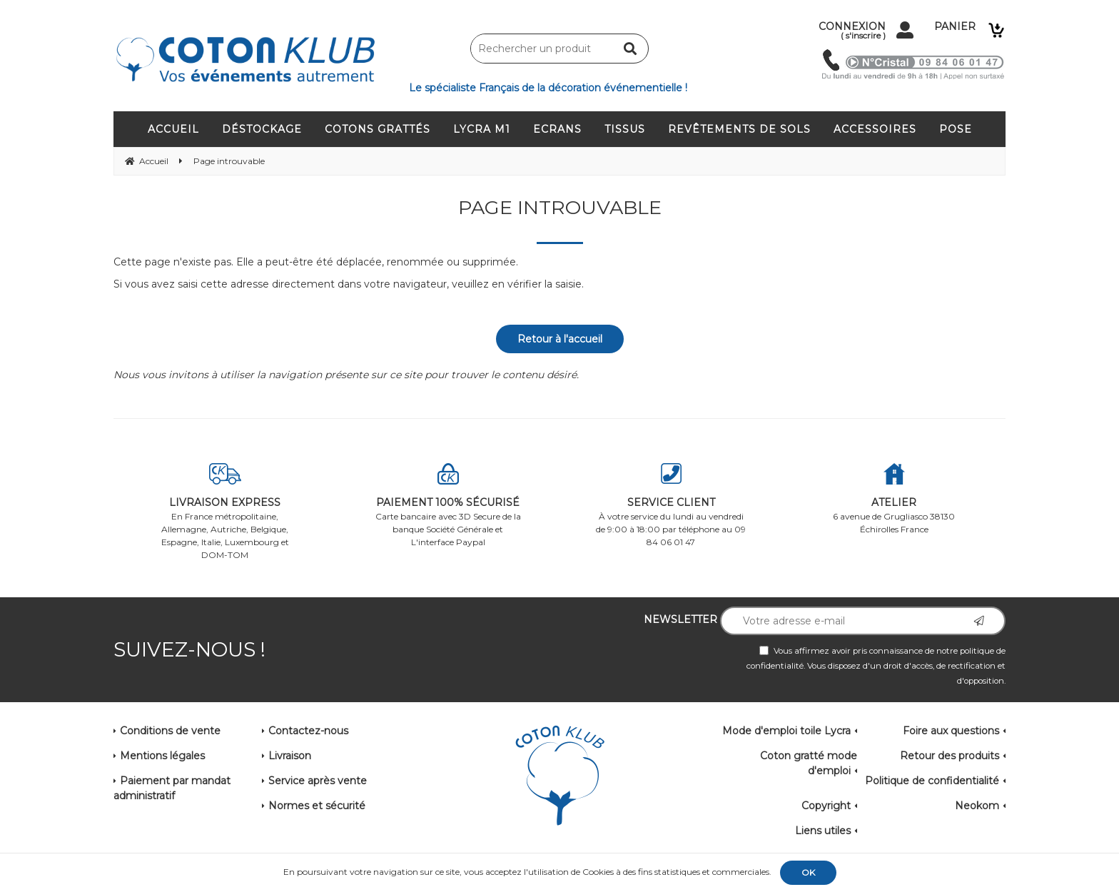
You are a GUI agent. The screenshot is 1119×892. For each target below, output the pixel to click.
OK (808, 872)
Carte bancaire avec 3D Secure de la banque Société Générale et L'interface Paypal (449, 505)
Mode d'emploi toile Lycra (786, 730)
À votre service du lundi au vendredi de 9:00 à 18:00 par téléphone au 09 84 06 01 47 (671, 505)
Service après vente (317, 780)
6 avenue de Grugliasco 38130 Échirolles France (895, 498)
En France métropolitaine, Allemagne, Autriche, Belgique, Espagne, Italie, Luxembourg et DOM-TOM (225, 511)
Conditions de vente (170, 730)
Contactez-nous (308, 730)
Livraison (289, 755)
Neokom (977, 805)
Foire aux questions (951, 730)
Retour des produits (949, 755)
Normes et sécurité (316, 805)
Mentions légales (162, 755)
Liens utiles (823, 830)
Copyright (826, 805)
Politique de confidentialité (932, 780)
